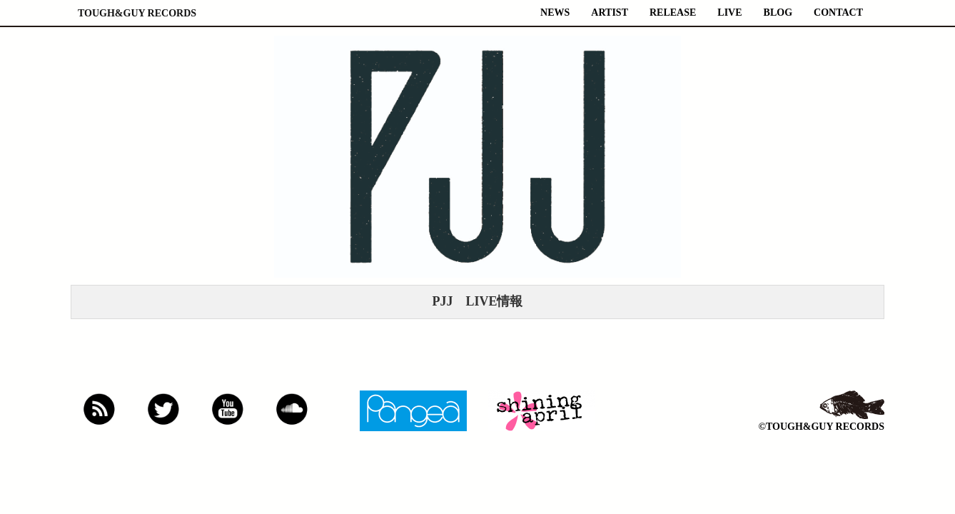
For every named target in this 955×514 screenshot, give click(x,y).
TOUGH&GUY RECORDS (137, 13)
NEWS (555, 12)
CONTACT (838, 12)
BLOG (778, 12)
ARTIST (609, 12)
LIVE (729, 12)
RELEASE (673, 12)
